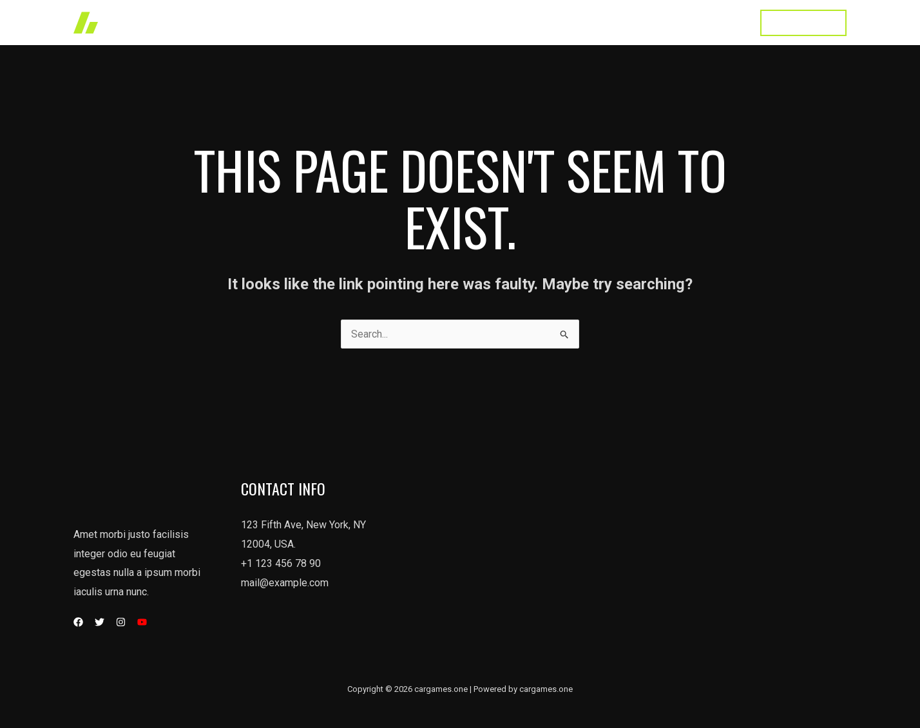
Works (472, 22)
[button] (803, 23)
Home (423, 22)
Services (528, 22)
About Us (588, 22)
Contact (720, 22)
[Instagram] (121, 622)
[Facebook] (78, 622)
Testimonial (656, 22)
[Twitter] (99, 622)
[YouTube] (142, 622)
